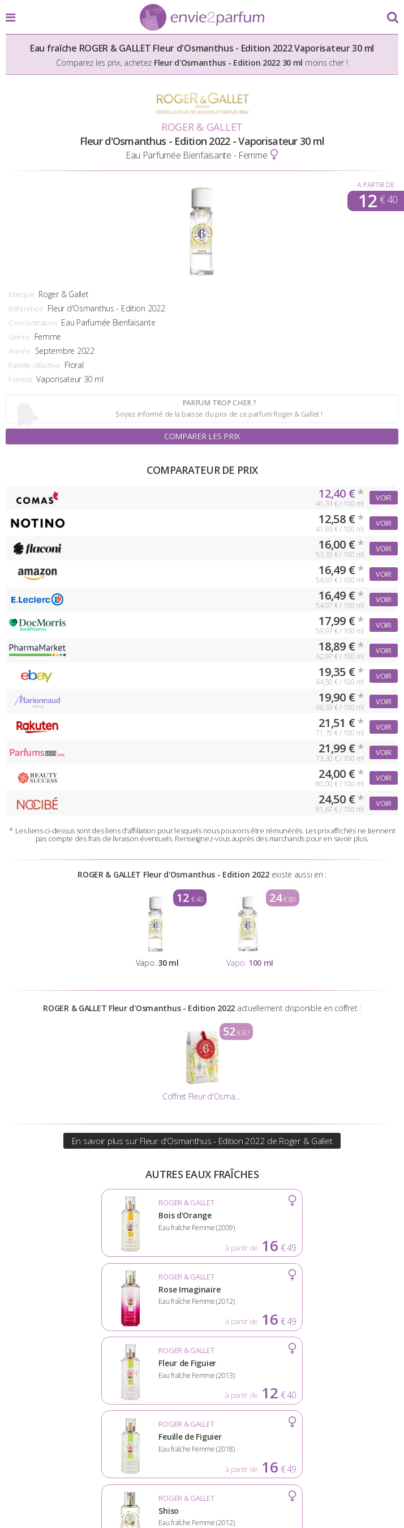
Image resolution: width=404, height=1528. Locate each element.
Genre (19, 337)
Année (19, 351)
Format (20, 379)
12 (377, 200)
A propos (108, 1433)
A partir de (375, 185)
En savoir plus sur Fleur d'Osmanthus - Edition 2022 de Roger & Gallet (202, 1140)
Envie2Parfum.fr (202, 18)
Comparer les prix (202, 436)
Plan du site (351, 1433)
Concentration (32, 323)
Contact (201, 1450)
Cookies (292, 1433)
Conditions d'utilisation (201, 1433)
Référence (25, 308)
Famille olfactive (34, 365)
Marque (21, 294)
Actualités (49, 1433)
